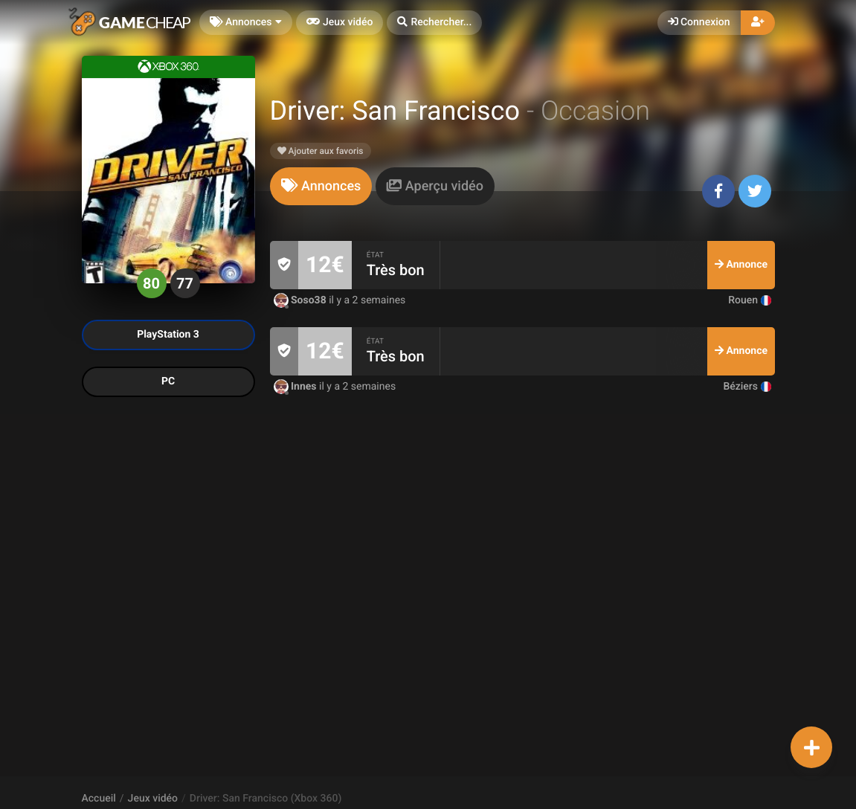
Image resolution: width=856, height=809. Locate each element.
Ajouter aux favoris (320, 151)
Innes (297, 387)
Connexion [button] (699, 22)
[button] (434, 22)
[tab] (321, 186)
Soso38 (301, 300)
